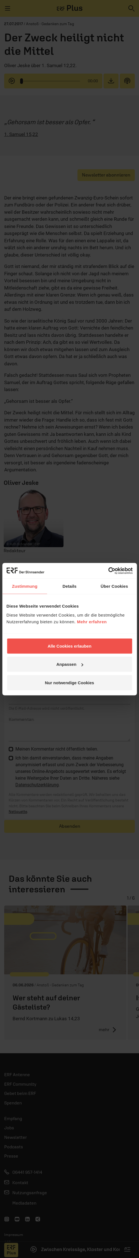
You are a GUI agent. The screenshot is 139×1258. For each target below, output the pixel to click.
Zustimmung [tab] (24, 586)
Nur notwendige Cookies (69, 682)
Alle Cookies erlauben (69, 645)
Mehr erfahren (92, 621)
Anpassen (69, 664)
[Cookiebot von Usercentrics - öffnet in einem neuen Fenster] (108, 570)
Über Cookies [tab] (114, 586)
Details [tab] (70, 586)
